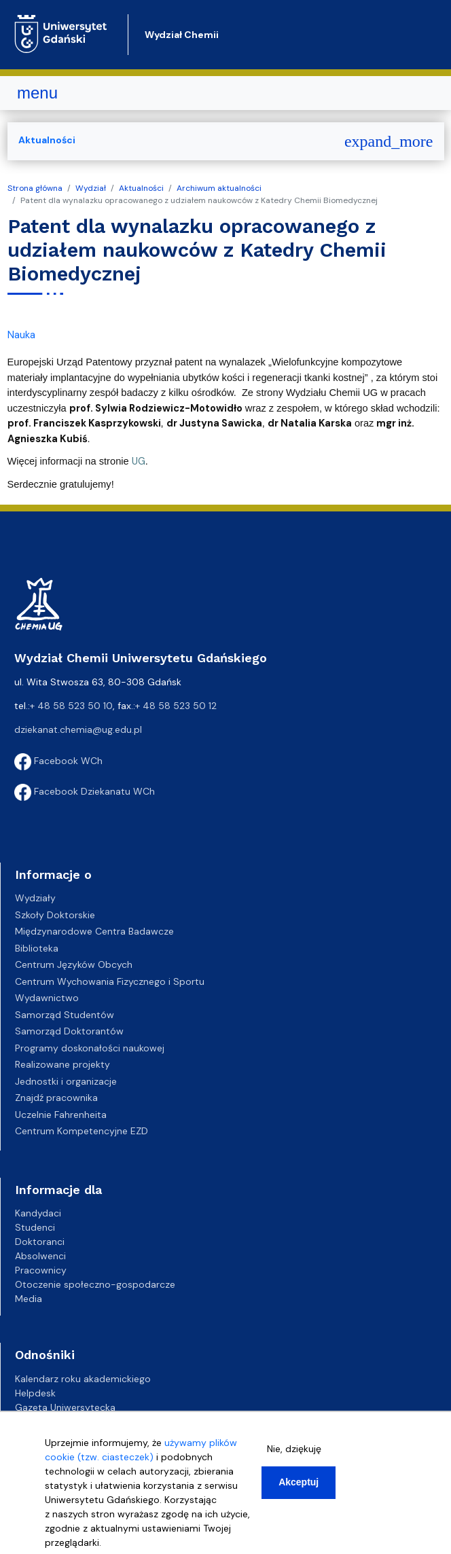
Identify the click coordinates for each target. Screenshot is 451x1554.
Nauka (21, 335)
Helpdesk (35, 1393)
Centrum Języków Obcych (73, 964)
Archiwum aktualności (219, 188)
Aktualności (141, 188)
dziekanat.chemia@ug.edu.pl (78, 729)
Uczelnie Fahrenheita (61, 1114)
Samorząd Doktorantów (69, 1031)
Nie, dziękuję (294, 1449)
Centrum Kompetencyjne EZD (81, 1131)
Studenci (35, 1227)
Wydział (90, 188)
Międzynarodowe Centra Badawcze (94, 931)
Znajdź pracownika (56, 1097)
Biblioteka (36, 948)
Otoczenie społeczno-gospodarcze (95, 1284)
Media (28, 1299)
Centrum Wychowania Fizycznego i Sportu (109, 981)
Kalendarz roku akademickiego (83, 1379)
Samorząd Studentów (64, 1015)
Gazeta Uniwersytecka (65, 1407)
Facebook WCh (58, 761)
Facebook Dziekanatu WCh (84, 791)
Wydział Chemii (182, 35)
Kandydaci (38, 1213)
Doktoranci (40, 1241)
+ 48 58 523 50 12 (176, 706)
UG (138, 461)
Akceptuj (298, 1482)
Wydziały (35, 898)
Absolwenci (40, 1256)
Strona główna (34, 188)
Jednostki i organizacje (66, 1081)
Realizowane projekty (62, 1064)
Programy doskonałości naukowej (89, 1048)
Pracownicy (41, 1270)
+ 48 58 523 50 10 (71, 706)
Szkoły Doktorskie (55, 915)
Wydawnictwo (47, 998)
